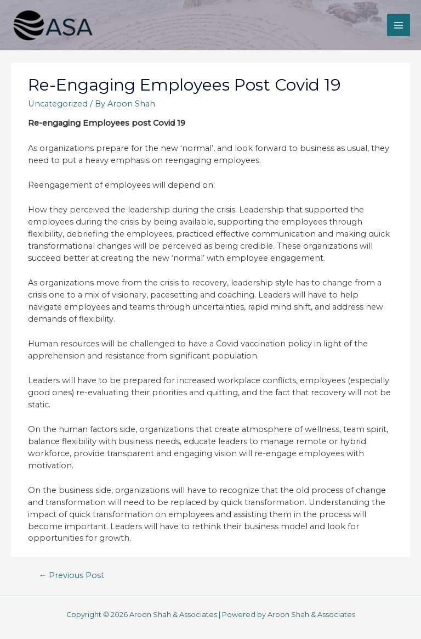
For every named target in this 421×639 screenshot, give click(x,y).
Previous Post (72, 575)
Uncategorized (58, 104)
